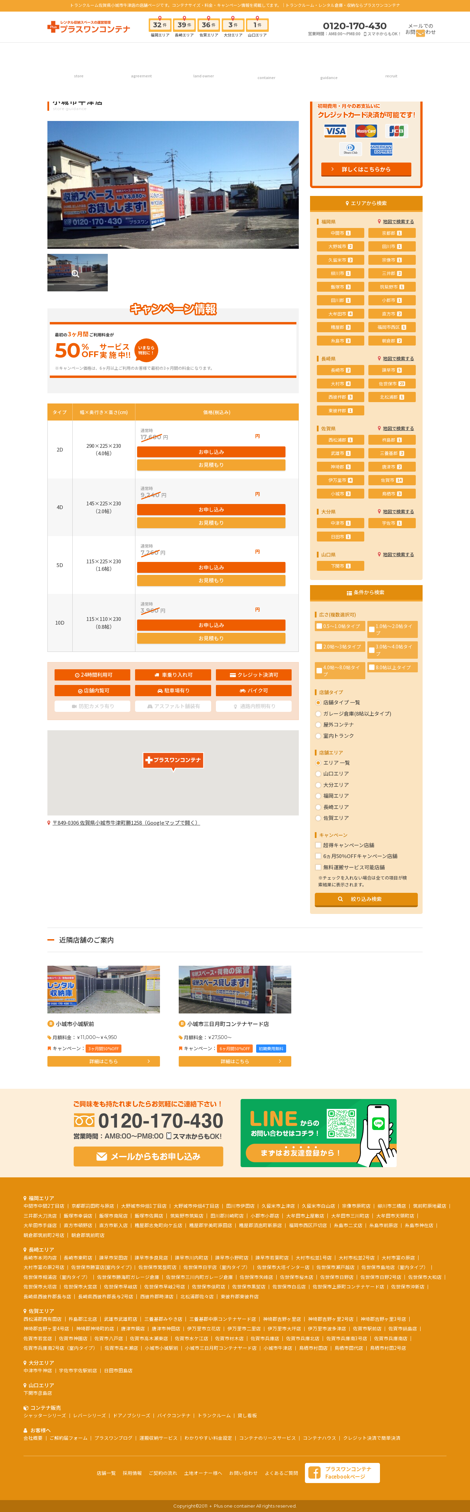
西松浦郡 (340, 440)
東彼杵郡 (340, 410)
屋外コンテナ (338, 724)
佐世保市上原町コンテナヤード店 (348, 1286)
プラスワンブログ (113, 1437)
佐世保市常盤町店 (157, 1267)
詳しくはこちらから (366, 169)
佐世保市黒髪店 (249, 1286)
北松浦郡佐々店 (197, 1296)
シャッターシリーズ (45, 1415)
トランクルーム (214, 1415)
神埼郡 (341, 466)
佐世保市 (392, 383)
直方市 (392, 313)
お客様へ (329, 52)
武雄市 (341, 453)
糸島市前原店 (383, 1225)
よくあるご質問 (281, 1472)
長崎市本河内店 (40, 1257)
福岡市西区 (392, 327)
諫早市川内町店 (191, 1257)
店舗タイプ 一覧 (341, 702)
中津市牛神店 (38, 1370)
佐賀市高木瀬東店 (149, 1338)
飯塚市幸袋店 (78, 1215)
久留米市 (340, 260)
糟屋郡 (341, 327)
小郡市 (392, 300)
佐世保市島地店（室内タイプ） (395, 1267)
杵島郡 (392, 440)
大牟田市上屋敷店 (305, 1215)
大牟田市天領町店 (395, 1215)
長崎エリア (336, 806)
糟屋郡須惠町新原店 (260, 1225)
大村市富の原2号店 (44, 1267)
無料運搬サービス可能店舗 (354, 867)
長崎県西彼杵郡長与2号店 (105, 1296)
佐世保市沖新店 (408, 1286)
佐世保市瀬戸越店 (336, 1267)
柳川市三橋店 (392, 1205)
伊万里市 (340, 480)
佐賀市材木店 (229, 1338)
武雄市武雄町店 (120, 1318)
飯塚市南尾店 (113, 1215)
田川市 (392, 246)
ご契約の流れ (141, 52)
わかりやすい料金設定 (208, 1437)
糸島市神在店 (419, 1225)
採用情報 (391, 52)
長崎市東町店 (78, 1257)
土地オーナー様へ (203, 52)
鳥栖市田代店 (349, 1347)
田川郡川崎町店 (227, 1215)
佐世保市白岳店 (289, 1286)
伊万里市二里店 (244, 1328)
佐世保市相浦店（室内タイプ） (57, 1276)
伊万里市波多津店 (327, 1328)
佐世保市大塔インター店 (283, 1267)
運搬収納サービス (158, 1437)
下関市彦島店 (38, 1392)
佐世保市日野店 (337, 1276)
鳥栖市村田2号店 (388, 1347)
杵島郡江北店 (83, 1318)
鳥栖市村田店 (313, 1347)
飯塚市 (341, 287)
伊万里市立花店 (204, 1328)
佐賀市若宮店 (38, 1338)
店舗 (78, 52)
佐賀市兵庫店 (265, 1338)
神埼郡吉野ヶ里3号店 (383, 1318)
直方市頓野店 (78, 1225)
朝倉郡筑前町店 (88, 1235)
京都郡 (392, 233)
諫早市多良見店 (151, 1257)
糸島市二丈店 (348, 1225)
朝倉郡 (392, 340)
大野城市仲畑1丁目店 (144, 1205)
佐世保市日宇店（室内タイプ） (216, 1267)
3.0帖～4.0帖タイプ (394, 650)
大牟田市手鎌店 (40, 1225)
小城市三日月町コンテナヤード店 (228, 1023)
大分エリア (336, 784)
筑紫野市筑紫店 (187, 1215)
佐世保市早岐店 (120, 1286)
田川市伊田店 (240, 1205)
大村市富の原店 (398, 1257)
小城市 (341, 493)
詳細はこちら (103, 1061)
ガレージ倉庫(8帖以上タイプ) (357, 713)
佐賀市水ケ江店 (191, 1338)
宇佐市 (392, 523)
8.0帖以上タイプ (393, 667)
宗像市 (392, 260)
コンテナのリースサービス (267, 1437)
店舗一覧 (106, 1472)
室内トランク (338, 735)
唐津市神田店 (166, 1328)
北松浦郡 (392, 397)
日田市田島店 (118, 1370)
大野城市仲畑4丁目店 (196, 1205)
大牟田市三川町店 (350, 1215)
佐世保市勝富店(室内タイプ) (101, 1267)
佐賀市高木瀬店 (121, 1347)
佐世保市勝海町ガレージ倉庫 (128, 1276)
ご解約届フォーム (68, 1437)
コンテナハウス (319, 1437)
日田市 (341, 536)
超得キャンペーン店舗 (348, 845)
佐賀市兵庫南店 (391, 1338)
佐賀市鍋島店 (402, 1328)
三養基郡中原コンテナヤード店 (222, 1318)
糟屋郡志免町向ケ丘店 (158, 1225)
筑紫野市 (392, 287)
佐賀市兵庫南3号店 (346, 1338)
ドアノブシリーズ (131, 1415)
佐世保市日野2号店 (381, 1276)
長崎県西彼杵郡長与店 (47, 1296)
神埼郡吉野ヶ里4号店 (46, 1328)
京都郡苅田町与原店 (92, 1205)
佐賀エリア (336, 817)
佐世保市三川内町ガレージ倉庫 (199, 1276)
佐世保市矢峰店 (256, 1276)
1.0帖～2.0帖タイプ (394, 629)
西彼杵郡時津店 (157, 1296)
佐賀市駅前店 (367, 1328)
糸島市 (341, 340)
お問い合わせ (243, 1472)
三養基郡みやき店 (163, 1318)
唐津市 (392, 466)
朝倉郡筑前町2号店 (44, 1235)
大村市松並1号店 (314, 1257)
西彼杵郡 (340, 397)
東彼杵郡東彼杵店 (240, 1296)
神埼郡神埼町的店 (95, 1328)
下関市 (341, 566)
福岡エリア (336, 795)
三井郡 (392, 273)
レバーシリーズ (89, 1415)
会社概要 (33, 1437)
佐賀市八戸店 (108, 1338)
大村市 (341, 383)
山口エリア (336, 773)
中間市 (341, 233)
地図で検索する (398, 221)
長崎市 (341, 370)
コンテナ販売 (266, 52)
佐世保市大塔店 (40, 1286)
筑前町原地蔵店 (429, 1205)
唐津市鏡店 (133, 1328)
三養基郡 (392, 453)
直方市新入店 (113, 1225)
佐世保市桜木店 (296, 1276)
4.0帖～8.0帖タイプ (341, 670)
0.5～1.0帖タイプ (341, 626)
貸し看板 (247, 1415)
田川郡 (341, 300)
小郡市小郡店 (265, 1215)
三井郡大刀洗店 (40, 1215)
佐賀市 (392, 480)
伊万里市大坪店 (284, 1328)
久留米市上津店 (278, 1205)
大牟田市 (340, 313)
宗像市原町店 (356, 1205)
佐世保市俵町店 (208, 1286)
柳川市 (341, 273)
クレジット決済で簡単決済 (371, 1437)
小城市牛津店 (278, 1347)
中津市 (341, 523)
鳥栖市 (392, 493)
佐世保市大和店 (425, 1276)
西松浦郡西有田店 (43, 1318)
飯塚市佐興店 (149, 1215)
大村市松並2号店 (357, 1257)
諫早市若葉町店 (272, 1257)
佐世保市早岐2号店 (164, 1286)
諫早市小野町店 (232, 1257)
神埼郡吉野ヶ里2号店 (331, 1318)
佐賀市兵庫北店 (303, 1338)
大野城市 (340, 246)
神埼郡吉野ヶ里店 (282, 1318)
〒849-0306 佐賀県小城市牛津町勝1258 (126, 797)
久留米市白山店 (318, 1205)
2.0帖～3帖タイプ (342, 646)
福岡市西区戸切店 (308, 1225)
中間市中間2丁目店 (44, 1205)
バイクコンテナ (174, 1415)
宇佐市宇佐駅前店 (78, 1370)
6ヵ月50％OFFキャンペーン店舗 (360, 855)
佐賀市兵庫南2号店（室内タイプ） (61, 1347)
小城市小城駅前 (75, 1023)
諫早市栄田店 (113, 1257)
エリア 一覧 (336, 762)
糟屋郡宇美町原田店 (210, 1225)
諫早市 (392, 370)
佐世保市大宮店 (80, 1286)
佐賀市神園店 (73, 1338)
